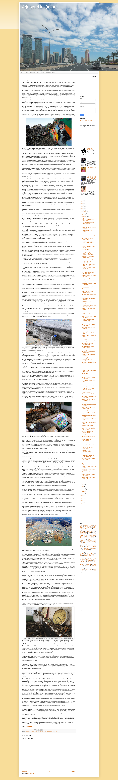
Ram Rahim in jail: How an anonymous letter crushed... (88, 254)
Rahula (95, 540)
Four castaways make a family (87, 425)
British (95, 528)
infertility (92, 559)
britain (83, 552)
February (84, 491)
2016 (82, 495)
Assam (88, 527)
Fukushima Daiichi (34, 731)
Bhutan (93, 527)
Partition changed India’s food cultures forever (87, 440)
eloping (81, 556)
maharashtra (91, 563)
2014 (82, 498)
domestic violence (90, 554)
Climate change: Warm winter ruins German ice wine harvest (91, 159)
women (94, 571)
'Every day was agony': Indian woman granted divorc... (89, 289)
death (29, 731)
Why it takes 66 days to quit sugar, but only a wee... (88, 328)
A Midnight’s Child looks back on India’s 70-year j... (88, 448)
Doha (92, 531)
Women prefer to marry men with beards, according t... (88, 257)
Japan (38, 731)
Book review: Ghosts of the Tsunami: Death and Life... (89, 276)
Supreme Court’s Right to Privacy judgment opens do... (88, 279)
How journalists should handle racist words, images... (89, 453)
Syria (82, 545)
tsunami (54, 731)
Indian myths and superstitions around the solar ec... (87, 344)
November (84, 213)
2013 (82, 500)
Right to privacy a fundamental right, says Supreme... (89, 281)
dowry (81, 555)
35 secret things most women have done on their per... (88, 403)
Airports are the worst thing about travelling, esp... (88, 481)
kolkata (88, 561)
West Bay (93, 548)
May (83, 486)
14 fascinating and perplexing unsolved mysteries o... (87, 432)
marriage (82, 564)
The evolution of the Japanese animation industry (87, 239)
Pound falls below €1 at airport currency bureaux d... (87, 292)
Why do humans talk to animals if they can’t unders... (88, 341)
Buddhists (92, 530)
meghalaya (89, 564)
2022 (82, 201)
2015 (82, 496)
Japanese (41, 731)
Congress (87, 531)
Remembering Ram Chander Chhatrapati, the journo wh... (88, 242)
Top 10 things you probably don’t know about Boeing (88, 273)
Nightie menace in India (91, 167)
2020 (82, 204)
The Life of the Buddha (90, 545)
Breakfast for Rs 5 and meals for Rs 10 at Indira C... (88, 413)
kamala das (89, 560)
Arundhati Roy (88, 526)
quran (87, 568)
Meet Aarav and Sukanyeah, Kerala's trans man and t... (89, 296)
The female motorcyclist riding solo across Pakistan (88, 270)
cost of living (82, 554)
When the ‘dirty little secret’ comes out (90, 149)
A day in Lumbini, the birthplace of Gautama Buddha (88, 265)
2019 (82, 206)
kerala (82, 561)
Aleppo (91, 525)
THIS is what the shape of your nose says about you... (89, 405)
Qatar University (92, 539)
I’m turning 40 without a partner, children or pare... (88, 223)
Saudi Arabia (82, 543)
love (84, 563)
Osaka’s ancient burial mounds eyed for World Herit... (89, 314)
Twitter (88, 546)
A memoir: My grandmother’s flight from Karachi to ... (88, 445)
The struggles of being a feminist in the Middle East (88, 394)
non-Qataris (94, 565)
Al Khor (81, 525)
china (92, 553)
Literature (32, 72)
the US (95, 569)
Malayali (85, 536)
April (83, 488)
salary (83, 569)
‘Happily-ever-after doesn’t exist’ (88, 420)
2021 (82, 203)
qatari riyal (82, 568)
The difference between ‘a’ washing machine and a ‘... (88, 352)
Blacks (81, 528)
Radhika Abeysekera (88, 540)
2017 (82, 209)
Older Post (73, 771)
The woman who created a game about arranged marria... (88, 287)
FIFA (89, 533)
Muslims (82, 537)
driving (85, 555)
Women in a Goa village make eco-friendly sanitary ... (88, 400)
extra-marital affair (87, 556)
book (80, 549)
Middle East (91, 536)
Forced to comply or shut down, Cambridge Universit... (88, 358)
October (83, 214)
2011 (82, 503)
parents (45, 731)
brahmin (92, 549)
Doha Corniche (83, 532)
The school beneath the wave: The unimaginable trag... (88, 251)
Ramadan (82, 541)
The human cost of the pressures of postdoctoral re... (88, 472)
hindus (95, 558)
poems (93, 566)
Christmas (82, 531)
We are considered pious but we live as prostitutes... (89, 236)
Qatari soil (81, 540)
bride (88, 550)
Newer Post (24, 771)
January (83, 493)
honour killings (85, 559)
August (83, 218)
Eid (94, 532)
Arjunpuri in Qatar (38, 7)
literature (94, 561)
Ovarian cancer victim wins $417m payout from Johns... (88, 320)
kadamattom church (83, 560)
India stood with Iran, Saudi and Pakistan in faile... (88, 262)
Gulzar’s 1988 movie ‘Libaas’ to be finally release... (88, 375)
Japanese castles (85, 249)
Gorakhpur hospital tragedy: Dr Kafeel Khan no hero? (88, 456)
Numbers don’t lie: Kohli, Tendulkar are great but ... (88, 268)
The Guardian (29, 726)
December (84, 211)
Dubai (90, 532)
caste (88, 553)
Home (22, 72)
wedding (83, 570)
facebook (94, 556)
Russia (85, 542)
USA (56, 731)
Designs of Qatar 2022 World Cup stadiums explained (88, 333)
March (83, 489)
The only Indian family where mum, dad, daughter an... (88, 349)
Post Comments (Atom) (31, 773)
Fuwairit (93, 533)
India (81, 535)
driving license (91, 555)
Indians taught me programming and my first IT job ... (89, 397)
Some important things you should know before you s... (88, 384)
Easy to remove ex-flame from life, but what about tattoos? (91, 188)
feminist (89, 558)
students (50, 731)
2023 (82, 199)
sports (91, 569)
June (83, 484)
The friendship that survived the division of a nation (88, 464)
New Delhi (89, 537)
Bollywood (87, 528)
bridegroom (94, 550)
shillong (86, 569)
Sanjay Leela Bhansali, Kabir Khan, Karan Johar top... (88, 244)
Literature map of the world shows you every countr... (88, 429)
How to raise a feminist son (87, 301)
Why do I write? (85, 373)
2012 (82, 501)
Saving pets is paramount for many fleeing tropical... (88, 220)
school (48, 731)
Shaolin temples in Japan (86, 120)
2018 (82, 208)
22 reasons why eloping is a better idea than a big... (88, 408)
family (83, 558)
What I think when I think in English (88, 426)
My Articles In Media (50, 72)
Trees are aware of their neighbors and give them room (88, 386)
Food (38, 72)
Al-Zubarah (86, 525)
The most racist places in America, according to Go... (88, 378)
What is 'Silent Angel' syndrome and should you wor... (89, 443)
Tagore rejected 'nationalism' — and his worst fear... (88, 435)
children (26, 731)
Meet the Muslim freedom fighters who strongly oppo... (88, 437)
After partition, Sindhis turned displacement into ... (87, 451)
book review (86, 549)
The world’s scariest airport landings (89, 294)
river (95, 568)
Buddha (84, 530)
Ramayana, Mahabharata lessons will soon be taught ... (89, 331)
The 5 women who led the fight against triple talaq (88, 347)
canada (83, 553)
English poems (83, 533)
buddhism (94, 552)
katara (95, 560)
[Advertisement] (88, 87)
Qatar (42, 72)
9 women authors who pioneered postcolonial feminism (88, 389)
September (84, 216)
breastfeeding (82, 550)
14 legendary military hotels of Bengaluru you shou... (87, 360)
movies (86, 565)
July (83, 483)
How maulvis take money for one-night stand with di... (88, 392)
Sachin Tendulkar (92, 542)
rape (91, 568)
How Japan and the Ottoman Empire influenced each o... (89, 306)
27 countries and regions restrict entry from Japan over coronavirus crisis (91, 177)
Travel (26, 72)
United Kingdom (86, 548)
